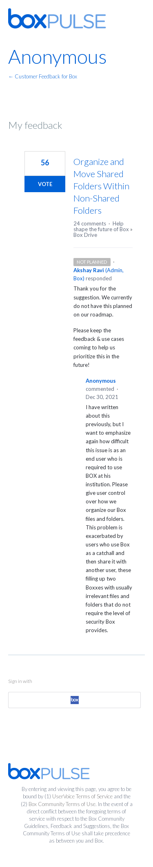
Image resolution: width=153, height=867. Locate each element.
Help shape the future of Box (101, 226)
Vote (45, 184)
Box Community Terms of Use (62, 804)
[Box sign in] (74, 700)
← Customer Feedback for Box (42, 76)
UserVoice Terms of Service (82, 796)
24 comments (89, 223)
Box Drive (85, 235)
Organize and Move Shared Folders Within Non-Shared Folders (101, 186)
